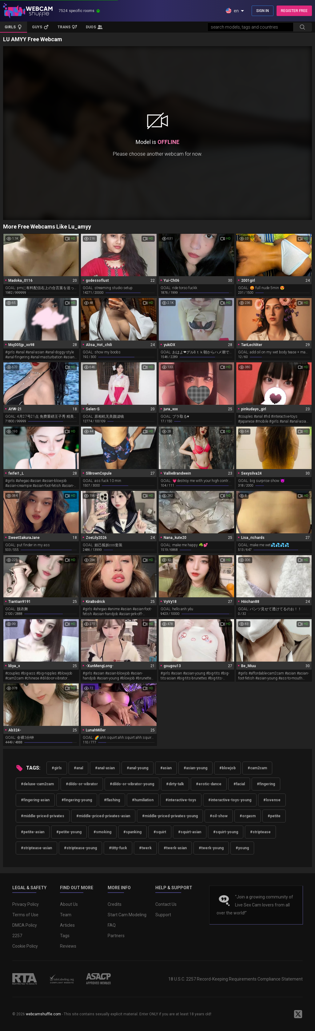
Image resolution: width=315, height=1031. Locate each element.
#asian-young (195, 768)
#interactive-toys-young (229, 800)
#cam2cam (257, 768)
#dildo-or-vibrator (82, 784)
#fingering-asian (35, 800)
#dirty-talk (175, 784)
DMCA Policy (24, 925)
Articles (67, 925)
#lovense (272, 800)
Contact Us (166, 904)
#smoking (102, 832)
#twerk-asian (175, 848)
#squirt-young (225, 832)
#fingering (266, 784)
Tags (65, 935)
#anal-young (137, 768)
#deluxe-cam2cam (37, 784)
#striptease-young (80, 848)
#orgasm (248, 816)
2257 (17, 935)
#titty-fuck (118, 848)
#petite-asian (32, 832)
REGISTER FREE (294, 11)
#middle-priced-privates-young (170, 816)
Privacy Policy (25, 904)
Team (65, 915)
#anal (78, 768)
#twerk (145, 848)
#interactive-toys (180, 800)
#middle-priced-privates (42, 816)
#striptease (260, 832)
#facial (239, 784)
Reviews (68, 946)
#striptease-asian (36, 848)
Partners (116, 935)
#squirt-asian (189, 832)
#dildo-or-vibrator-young (132, 784)
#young (242, 848)
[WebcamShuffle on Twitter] (298, 1014)
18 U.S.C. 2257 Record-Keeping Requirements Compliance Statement (235, 979)
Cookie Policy (25, 946)
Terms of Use (25, 915)
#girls (57, 768)
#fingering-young (77, 800)
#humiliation (143, 800)
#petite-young (69, 832)
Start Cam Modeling (127, 915)
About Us (69, 904)
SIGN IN (262, 11)
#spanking (132, 832)
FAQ (112, 925)
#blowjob (227, 768)
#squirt (160, 832)
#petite (274, 816)
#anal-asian (105, 768)
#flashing (112, 800)
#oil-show (219, 816)
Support (163, 915)
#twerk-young (211, 848)
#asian (166, 768)
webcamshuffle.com (43, 1014)
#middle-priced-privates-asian (103, 816)
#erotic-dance (208, 784)
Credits (115, 904)
